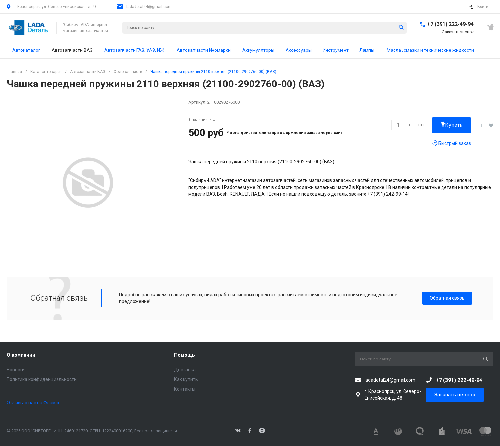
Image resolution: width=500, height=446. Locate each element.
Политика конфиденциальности (42, 379)
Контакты (184, 389)
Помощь (184, 355)
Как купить (186, 379)
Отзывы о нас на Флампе (34, 402)
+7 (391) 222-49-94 (450, 24)
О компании (21, 355)
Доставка (185, 369)
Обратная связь (447, 298)
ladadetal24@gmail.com (149, 6)
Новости (16, 369)
